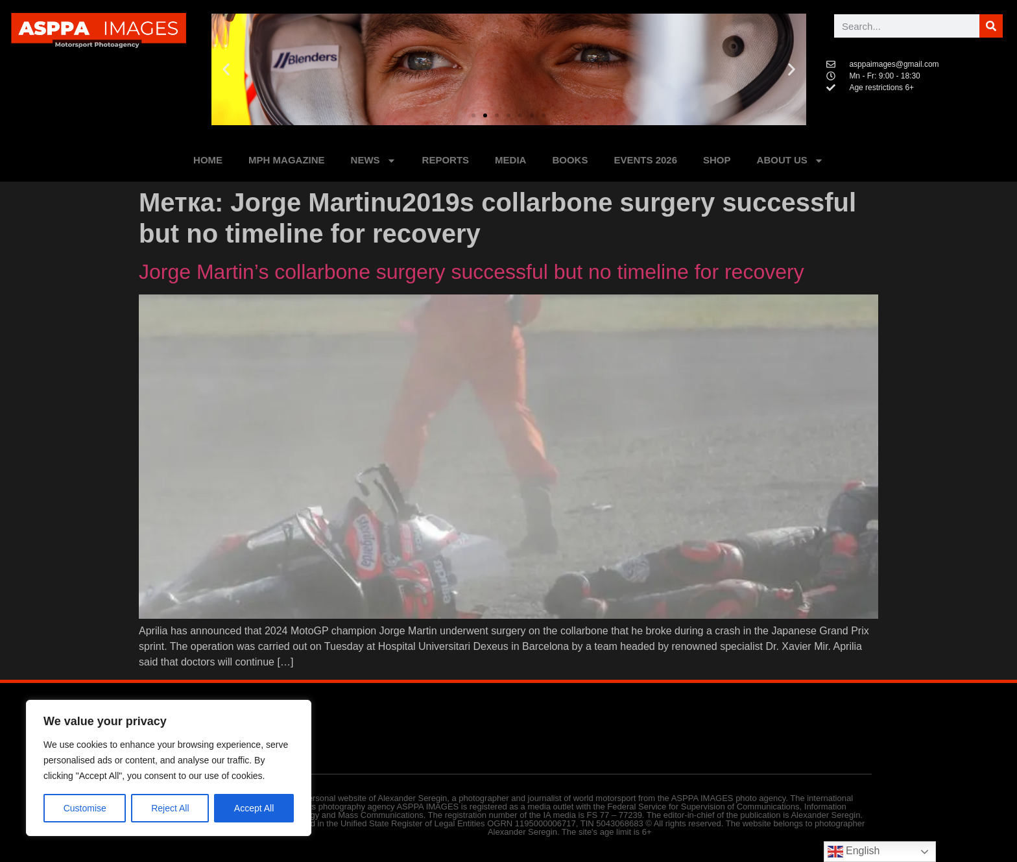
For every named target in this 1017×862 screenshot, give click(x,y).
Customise (85, 808)
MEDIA (510, 159)
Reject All (170, 808)
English (854, 851)
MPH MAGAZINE (286, 159)
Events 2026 (645, 159)
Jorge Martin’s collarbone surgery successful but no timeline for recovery (471, 271)
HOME (207, 159)
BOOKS (570, 159)
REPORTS (446, 159)
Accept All (254, 808)
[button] (226, 70)
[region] (168, 768)
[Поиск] (991, 26)
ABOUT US (790, 160)
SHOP (717, 159)
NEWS (373, 160)
